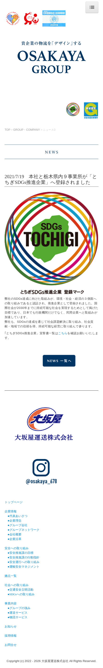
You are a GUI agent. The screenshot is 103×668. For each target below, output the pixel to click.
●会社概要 (14, 534)
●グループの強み (19, 608)
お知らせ (11, 626)
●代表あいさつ (17, 516)
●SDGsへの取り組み (21, 594)
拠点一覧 (11, 576)
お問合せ (11, 645)
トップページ (14, 502)
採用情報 (11, 635)
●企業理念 (14, 520)
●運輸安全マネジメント (23, 566)
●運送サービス (17, 612)
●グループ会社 (17, 525)
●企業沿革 (14, 539)
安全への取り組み (17, 548)
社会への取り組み (17, 585)
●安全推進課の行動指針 (23, 557)
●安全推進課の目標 (19, 553)
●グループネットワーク (23, 529)
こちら (62, 333)
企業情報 (11, 511)
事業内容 (11, 603)
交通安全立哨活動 (21, 589)
